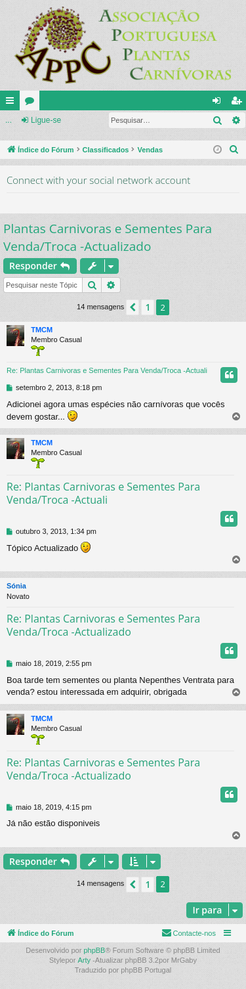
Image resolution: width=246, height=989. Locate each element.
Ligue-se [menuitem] (219, 103)
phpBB (94, 950)
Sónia (16, 586)
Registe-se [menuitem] (239, 103)
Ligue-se (46, 120)
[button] (132, 307)
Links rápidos (12, 103)
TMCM (41, 330)
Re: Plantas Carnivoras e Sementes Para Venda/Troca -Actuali (107, 370)
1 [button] (147, 307)
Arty (84, 960)
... (8, 120)
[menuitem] (234, 150)
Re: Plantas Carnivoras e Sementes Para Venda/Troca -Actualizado (103, 625)
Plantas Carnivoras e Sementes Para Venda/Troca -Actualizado (107, 237)
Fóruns (32, 103)
